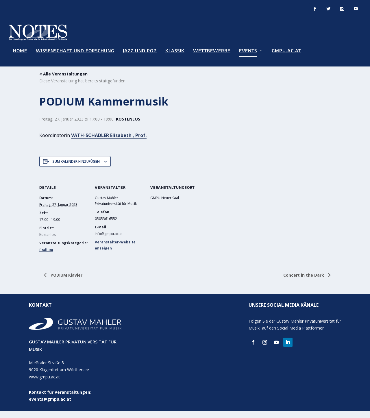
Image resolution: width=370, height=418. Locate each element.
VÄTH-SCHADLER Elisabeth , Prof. (109, 142)
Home (20, 50)
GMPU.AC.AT (286, 50)
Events (248, 50)
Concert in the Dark (304, 281)
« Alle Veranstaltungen (63, 81)
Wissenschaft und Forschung (75, 50)
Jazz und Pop (140, 50)
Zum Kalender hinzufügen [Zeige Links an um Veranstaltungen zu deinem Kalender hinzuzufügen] (76, 168)
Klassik (174, 50)
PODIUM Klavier (65, 281)
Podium (46, 256)
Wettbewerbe (211, 50)
